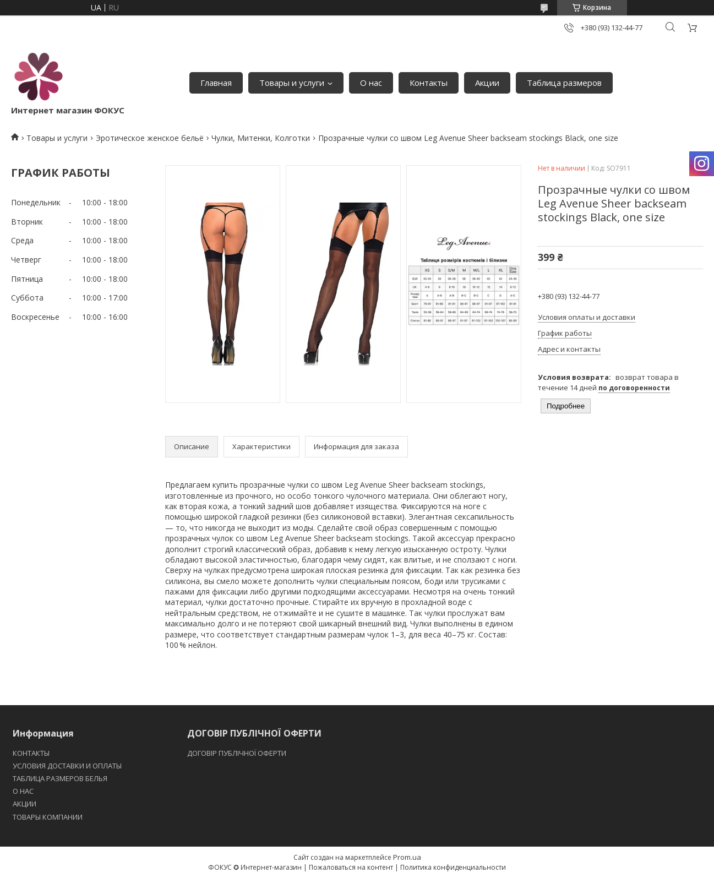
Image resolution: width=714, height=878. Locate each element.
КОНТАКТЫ (31, 753)
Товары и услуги (291, 82)
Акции (487, 82)
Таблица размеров (564, 82)
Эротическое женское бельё (150, 138)
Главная (216, 82)
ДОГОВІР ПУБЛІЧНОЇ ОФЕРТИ (237, 753)
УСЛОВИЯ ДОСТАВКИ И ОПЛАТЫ (67, 766)
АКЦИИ (24, 804)
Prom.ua (407, 857)
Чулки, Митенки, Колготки (260, 138)
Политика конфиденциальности (453, 867)
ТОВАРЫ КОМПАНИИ (48, 817)
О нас (371, 82)
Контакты (429, 82)
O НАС (23, 791)
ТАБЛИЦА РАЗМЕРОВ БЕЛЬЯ (60, 778)
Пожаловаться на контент (351, 867)
